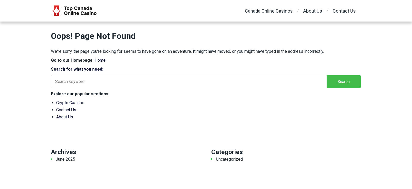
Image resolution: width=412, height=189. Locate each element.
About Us (312, 11)
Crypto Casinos (70, 102)
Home (100, 60)
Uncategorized (229, 159)
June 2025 (65, 159)
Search (344, 81)
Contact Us (344, 11)
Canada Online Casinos (269, 11)
